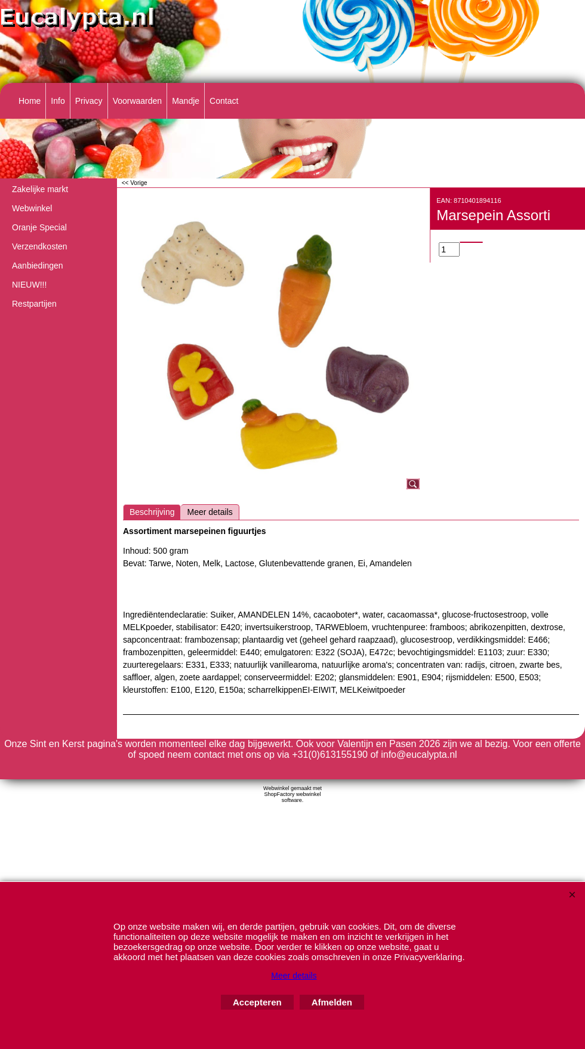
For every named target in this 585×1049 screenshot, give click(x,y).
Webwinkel (32, 208)
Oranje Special (39, 227)
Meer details (209, 512)
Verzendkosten (39, 246)
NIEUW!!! (29, 284)
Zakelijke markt (40, 189)
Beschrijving (152, 512)
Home (30, 101)
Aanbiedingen (37, 265)
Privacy (89, 101)
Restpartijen (34, 303)
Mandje (185, 101)
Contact (224, 101)
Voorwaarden (137, 101)
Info (57, 101)
